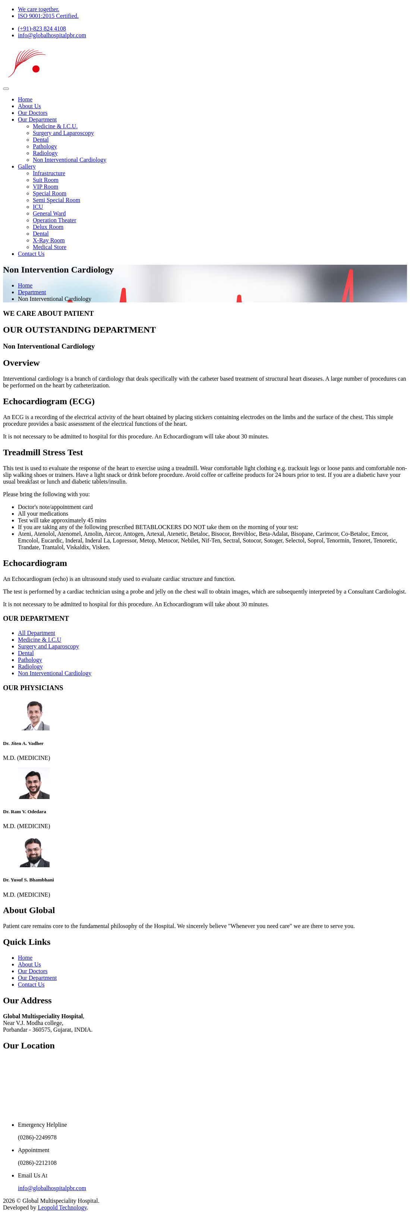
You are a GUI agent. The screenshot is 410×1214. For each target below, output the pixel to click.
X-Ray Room (49, 240)
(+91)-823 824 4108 (42, 28)
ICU (38, 207)
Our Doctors (33, 113)
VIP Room (45, 186)
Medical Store (49, 247)
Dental (41, 139)
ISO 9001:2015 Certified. (48, 16)
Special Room (49, 193)
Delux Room (48, 227)
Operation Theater (54, 220)
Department (32, 292)
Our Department (37, 119)
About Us (29, 106)
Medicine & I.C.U (39, 639)
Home (25, 99)
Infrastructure (49, 173)
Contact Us (31, 254)
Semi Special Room (56, 200)
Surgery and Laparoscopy (63, 133)
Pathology (45, 146)
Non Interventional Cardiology (69, 160)
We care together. (38, 9)
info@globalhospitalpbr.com (52, 35)
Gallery (27, 166)
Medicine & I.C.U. (55, 126)
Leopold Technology (62, 1207)
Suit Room (46, 180)
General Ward (49, 213)
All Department (36, 633)
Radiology (45, 153)
